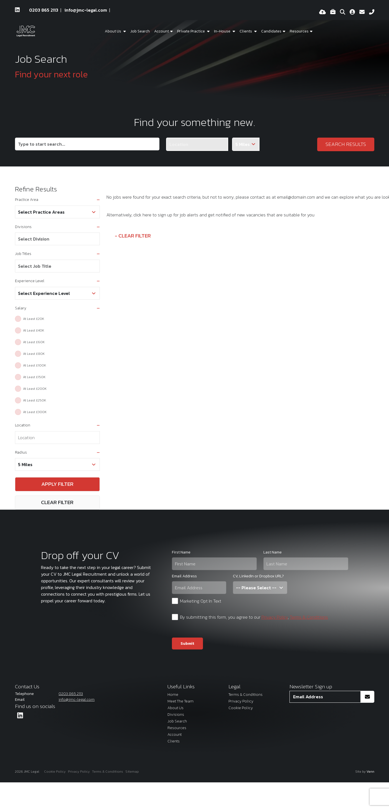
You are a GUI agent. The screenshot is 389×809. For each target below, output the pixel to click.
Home (172, 694)
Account (174, 734)
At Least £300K (35, 411)
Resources (299, 31)
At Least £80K (34, 353)
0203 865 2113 (43, 10)
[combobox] (57, 238)
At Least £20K (33, 318)
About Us (113, 31)
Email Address (184, 576)
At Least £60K (34, 342)
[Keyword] (87, 144)
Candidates (271, 31)
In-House (222, 31)
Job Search (140, 31)
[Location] (197, 144)
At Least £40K (33, 330)
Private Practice (191, 31)
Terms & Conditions (309, 617)
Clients (246, 31)
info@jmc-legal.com (86, 10)
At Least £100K (34, 365)
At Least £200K (35, 388)
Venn (370, 771)
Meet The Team (180, 701)
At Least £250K (34, 400)
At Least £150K (34, 377)
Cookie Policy (240, 708)
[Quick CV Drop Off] (322, 12)
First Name (181, 552)
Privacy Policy (274, 617)
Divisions (175, 714)
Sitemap (132, 771)
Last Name (272, 552)
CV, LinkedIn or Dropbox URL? (258, 576)
